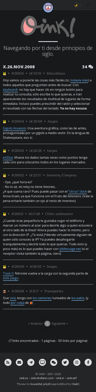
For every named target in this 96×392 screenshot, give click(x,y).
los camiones (42, 298)
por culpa (17, 302)
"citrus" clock (77, 191)
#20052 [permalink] (17, 175)
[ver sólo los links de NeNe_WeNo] (4, 73)
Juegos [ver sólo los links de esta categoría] (53, 121)
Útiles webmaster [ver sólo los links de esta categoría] (59, 214)
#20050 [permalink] (17, 266)
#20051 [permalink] (17, 214)
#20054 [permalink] (17, 121)
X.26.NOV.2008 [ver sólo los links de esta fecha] (19, 66)
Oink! (75, 384)
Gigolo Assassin (14, 128)
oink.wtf (72, 378)
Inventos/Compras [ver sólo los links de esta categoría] (62, 175)
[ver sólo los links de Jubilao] (4, 291)
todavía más (79, 80)
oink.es (23, 378)
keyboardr (10, 89)
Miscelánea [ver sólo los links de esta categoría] (56, 73)
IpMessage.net (70, 249)
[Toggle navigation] (88, 5)
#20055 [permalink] (17, 73)
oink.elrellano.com (42, 378)
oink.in (60, 378)
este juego (10, 278)
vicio (13, 298)
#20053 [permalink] (17, 150)
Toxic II (8, 273)
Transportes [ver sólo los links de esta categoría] (53, 291)
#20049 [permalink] (17, 291)
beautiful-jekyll (40, 384)
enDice (8, 157)
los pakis (77, 298)
